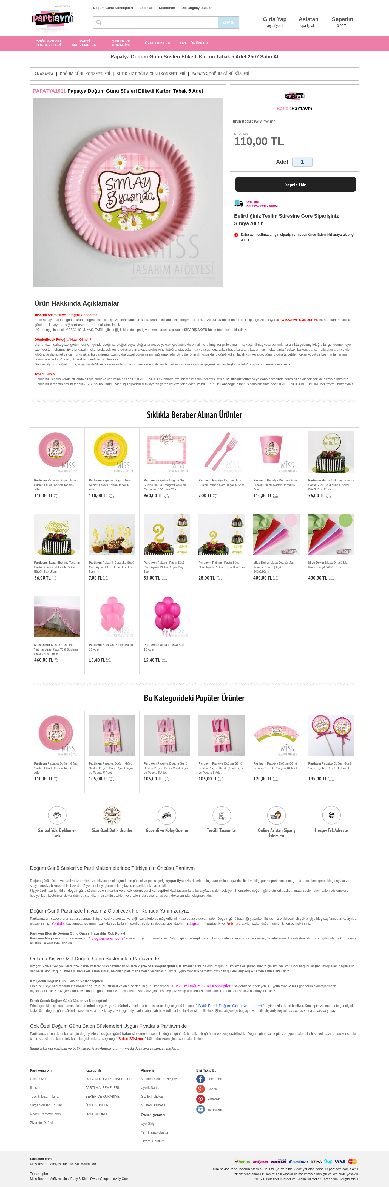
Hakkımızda (38, 1079)
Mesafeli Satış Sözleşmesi (160, 1079)
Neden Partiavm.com (45, 1114)
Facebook (211, 923)
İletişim (35, 1088)
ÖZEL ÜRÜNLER (194, 43)
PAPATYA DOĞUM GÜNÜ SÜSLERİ (220, 73)
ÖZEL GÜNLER (158, 43)
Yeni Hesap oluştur (154, 1132)
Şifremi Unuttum (152, 1141)
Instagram (214, 1109)
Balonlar (145, 8)
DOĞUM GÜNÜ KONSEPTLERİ (48, 43)
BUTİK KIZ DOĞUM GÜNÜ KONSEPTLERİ (151, 73)
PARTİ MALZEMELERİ (85, 43)
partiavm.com (117, 1048)
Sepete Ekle (295, 184)
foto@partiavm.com (77, 325)
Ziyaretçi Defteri (41, 1123)
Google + (214, 1089)
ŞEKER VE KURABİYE (121, 43)
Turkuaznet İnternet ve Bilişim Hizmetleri (292, 1179)
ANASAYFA (44, 73)
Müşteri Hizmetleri (154, 1105)
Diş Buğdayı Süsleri (196, 8)
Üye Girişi (148, 1124)
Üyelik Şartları (151, 1088)
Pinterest (213, 1099)
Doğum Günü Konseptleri (113, 8)
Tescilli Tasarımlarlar (45, 1096)
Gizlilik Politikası (152, 1096)
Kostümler (167, 8)
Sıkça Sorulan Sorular (46, 1105)
